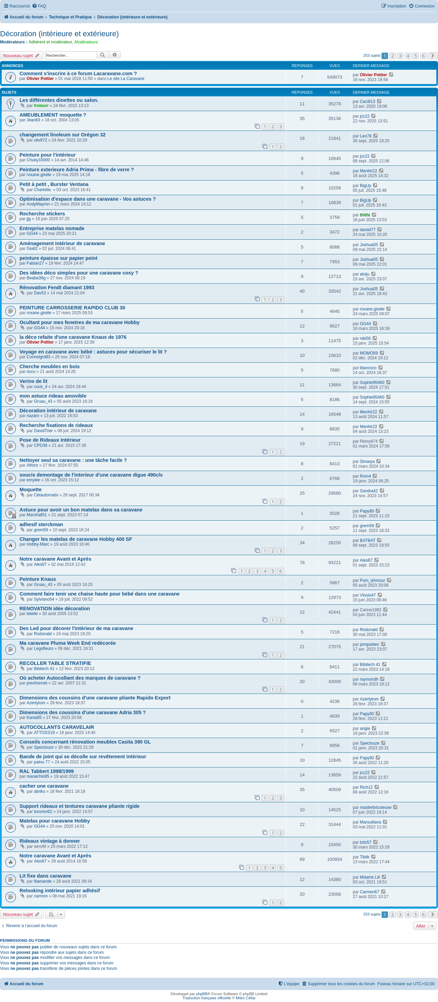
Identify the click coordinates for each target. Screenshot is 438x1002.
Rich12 (366, 787)
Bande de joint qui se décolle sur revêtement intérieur (83, 756)
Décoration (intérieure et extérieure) (59, 33)
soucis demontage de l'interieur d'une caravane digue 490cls (91, 475)
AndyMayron (38, 204)
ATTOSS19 (44, 732)
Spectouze (43, 747)
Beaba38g (36, 278)
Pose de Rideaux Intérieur (50, 440)
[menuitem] (39, 6)
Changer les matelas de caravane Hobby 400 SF (76, 539)
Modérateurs (86, 42)
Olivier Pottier (40, 78)
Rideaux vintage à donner (50, 841)
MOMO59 (369, 353)
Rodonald (43, 633)
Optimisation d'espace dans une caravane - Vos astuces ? (88, 199)
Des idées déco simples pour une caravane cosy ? (79, 273)
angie (365, 728)
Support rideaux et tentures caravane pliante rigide (80, 806)
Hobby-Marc (38, 544)
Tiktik (365, 857)
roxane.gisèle (39, 174)
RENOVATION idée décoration (55, 608)
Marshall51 (37, 514)
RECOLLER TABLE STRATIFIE (55, 663)
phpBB (201, 994)
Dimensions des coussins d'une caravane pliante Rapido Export (95, 697)
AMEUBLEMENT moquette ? (53, 115)
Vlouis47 (368, 595)
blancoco (368, 367)
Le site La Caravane (125, 78)
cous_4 (40, 386)
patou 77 (42, 762)
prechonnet (37, 683)
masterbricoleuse (375, 807)
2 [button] (392, 56)
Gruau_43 (43, 401)
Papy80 (367, 511)
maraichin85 (38, 776)
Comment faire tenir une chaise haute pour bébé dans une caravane (100, 594)
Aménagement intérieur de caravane (62, 243)
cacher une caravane (44, 786)
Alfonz (32, 465)
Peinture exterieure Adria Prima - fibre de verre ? (77, 169)
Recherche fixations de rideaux (56, 425)
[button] (433, 55)
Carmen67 (369, 892)
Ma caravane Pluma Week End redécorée (68, 643)
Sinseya (367, 461)
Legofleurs (43, 648)
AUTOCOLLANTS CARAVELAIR (57, 727)
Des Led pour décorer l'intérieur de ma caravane (76, 628)
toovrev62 (43, 811)
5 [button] (415, 56)
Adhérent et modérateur (50, 42)
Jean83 (33, 120)
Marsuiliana (370, 822)
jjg (29, 218)
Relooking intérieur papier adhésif (60, 890)
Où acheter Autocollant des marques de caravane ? (80, 678)
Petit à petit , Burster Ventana (54, 184)
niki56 (365, 338)
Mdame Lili (370, 877)
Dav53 (40, 293)
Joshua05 (369, 244)
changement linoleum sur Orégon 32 (63, 134)
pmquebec (369, 644)
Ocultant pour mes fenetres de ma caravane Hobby (80, 322)
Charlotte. (43, 189)
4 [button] (408, 56)
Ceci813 (367, 101)
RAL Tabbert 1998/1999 (47, 771)
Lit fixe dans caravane (46, 876)
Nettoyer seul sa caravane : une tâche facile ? (73, 460)
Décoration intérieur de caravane (58, 410)
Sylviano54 (44, 599)
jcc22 (365, 116)
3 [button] (400, 56)
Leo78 (366, 136)
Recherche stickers (42, 213)
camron (41, 896)
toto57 (366, 842)
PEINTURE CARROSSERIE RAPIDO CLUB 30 (72, 307)
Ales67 (40, 564)
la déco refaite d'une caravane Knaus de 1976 (73, 337)
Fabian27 (35, 263)
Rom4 (365, 476)
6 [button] (423, 56)
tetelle (32, 613)
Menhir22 (368, 171)
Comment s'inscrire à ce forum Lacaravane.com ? (78, 73)
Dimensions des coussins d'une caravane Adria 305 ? (83, 712)
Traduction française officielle (206, 998)
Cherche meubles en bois (50, 366)
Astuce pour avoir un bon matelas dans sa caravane (81, 509)
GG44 (32, 233)
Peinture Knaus (38, 579)
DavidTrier (43, 430)
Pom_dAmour (372, 580)
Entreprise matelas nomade (52, 228)
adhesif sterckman (41, 524)
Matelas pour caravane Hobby (55, 821)
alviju (365, 274)
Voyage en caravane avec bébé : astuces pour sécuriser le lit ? (93, 352)
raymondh (369, 679)
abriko (39, 791)
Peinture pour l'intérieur (48, 155)
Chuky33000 (38, 160)
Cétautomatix (46, 495)
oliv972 (40, 140)
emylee (33, 480)
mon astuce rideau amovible (53, 396)
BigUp (365, 185)
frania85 (34, 717)
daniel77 (368, 229)
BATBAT (367, 540)
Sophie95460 (372, 382)
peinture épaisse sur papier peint (58, 258)
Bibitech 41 (44, 668)
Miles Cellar (245, 998)
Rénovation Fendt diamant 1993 (57, 287)
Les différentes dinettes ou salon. (59, 100)
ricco (31, 371)
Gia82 (32, 248)
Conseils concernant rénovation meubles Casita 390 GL (85, 742)
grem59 (41, 529)
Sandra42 (369, 491)
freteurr (41, 105)
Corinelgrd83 (38, 357)
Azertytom (36, 702)
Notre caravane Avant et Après (55, 559)
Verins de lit (33, 381)
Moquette (31, 489)
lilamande (43, 881)
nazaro (33, 415)
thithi (365, 215)
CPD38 (40, 445)
